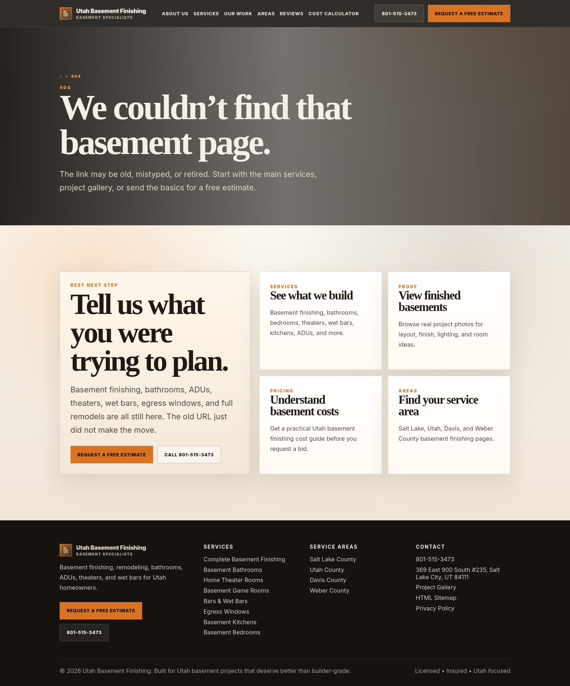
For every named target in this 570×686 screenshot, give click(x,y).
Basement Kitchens (230, 622)
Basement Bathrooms (233, 569)
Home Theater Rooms (233, 580)
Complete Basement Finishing (244, 559)
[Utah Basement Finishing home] (103, 13)
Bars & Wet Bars (226, 601)
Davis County (328, 580)
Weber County (329, 590)
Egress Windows (226, 611)
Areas (266, 13)
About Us (175, 13)
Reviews (292, 13)
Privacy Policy (435, 608)
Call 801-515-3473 (189, 454)
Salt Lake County (333, 559)
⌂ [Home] (61, 76)
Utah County (327, 569)
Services (206, 13)
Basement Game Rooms (236, 590)
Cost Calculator (334, 13)
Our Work (238, 13)
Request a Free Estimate (469, 13)
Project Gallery (436, 587)
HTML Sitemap (436, 597)
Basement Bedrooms (232, 632)
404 (76, 76)
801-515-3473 (399, 13)
